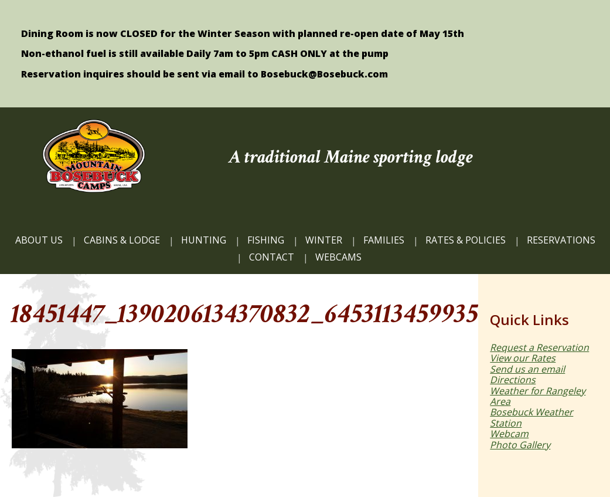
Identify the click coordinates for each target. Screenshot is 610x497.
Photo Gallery (520, 444)
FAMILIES (383, 240)
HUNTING (203, 240)
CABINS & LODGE (122, 240)
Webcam (509, 433)
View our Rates (523, 357)
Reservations (561, 240)
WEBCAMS (338, 257)
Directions (513, 379)
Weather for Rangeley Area (537, 396)
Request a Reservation (539, 347)
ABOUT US (39, 240)
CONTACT (271, 257)
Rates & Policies (465, 240)
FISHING (265, 240)
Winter (323, 240)
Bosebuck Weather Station (531, 417)
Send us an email (527, 369)
